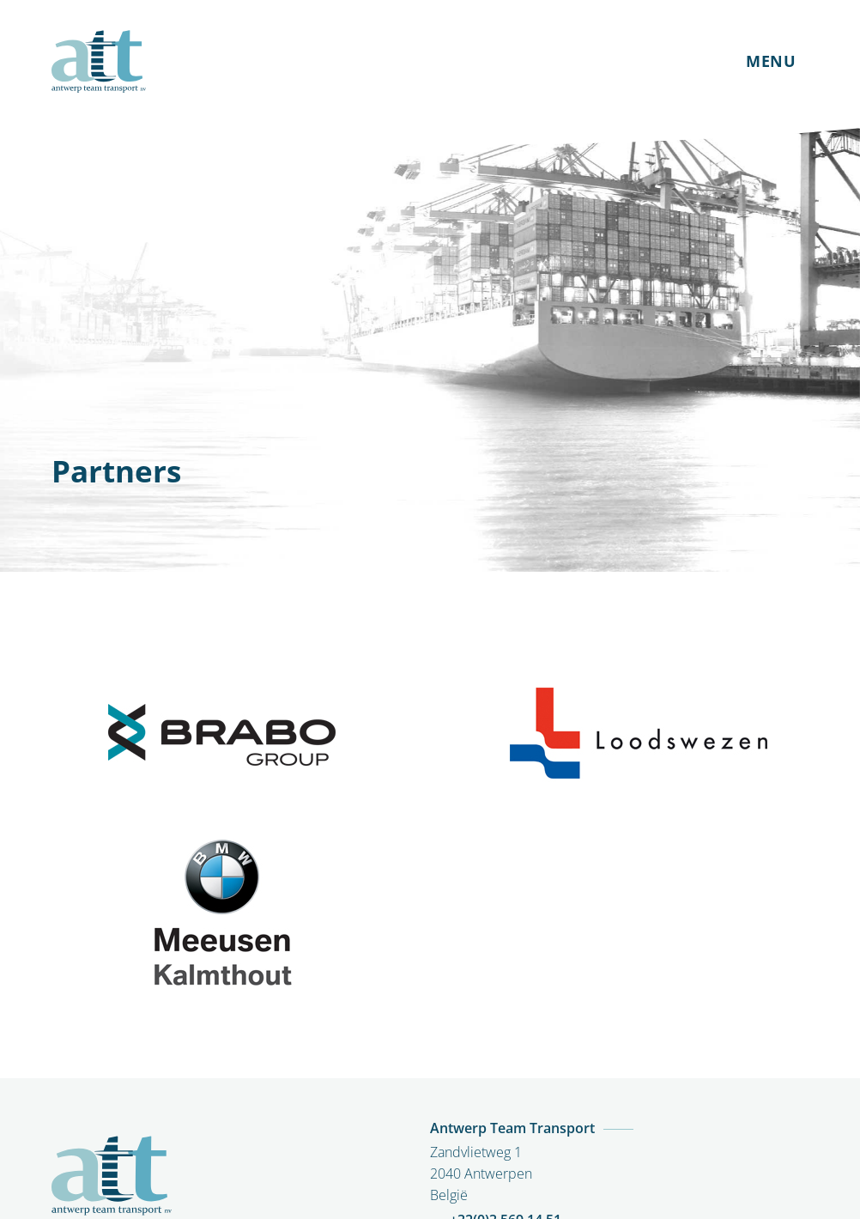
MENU (771, 61)
